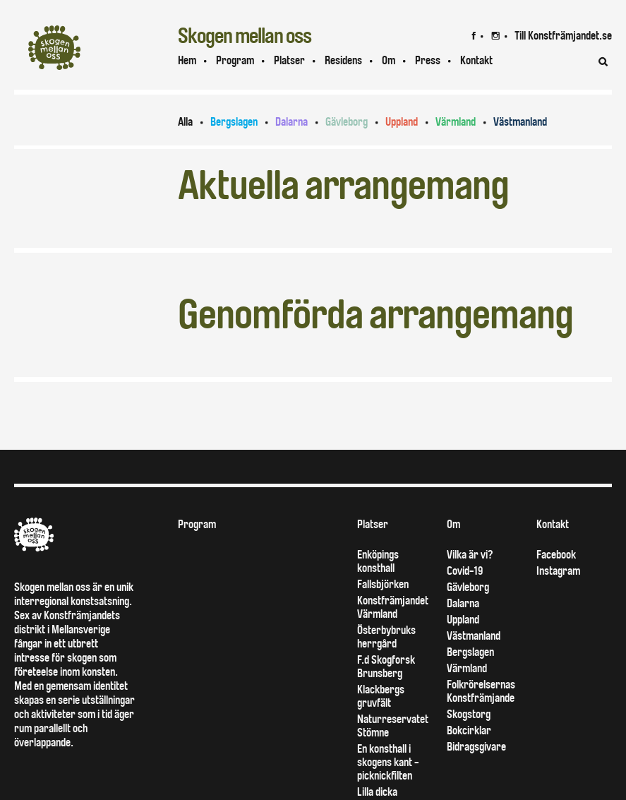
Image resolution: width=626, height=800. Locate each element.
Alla (185, 122)
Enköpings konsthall (378, 561)
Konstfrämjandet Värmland (392, 607)
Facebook (556, 554)
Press (427, 60)
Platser (289, 60)
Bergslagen (234, 122)
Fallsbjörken (383, 584)
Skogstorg (468, 714)
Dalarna (291, 122)
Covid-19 (465, 571)
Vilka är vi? (470, 554)
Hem (187, 60)
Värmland (455, 122)
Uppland (401, 122)
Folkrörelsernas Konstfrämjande (481, 691)
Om (388, 60)
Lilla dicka (377, 792)
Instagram (558, 571)
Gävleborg (346, 122)
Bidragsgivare (476, 746)
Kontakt (552, 524)
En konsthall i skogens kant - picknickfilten (388, 762)
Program (235, 60)
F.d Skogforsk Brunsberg (386, 666)
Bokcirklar (469, 730)
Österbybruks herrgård (386, 636)
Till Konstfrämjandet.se (563, 35)
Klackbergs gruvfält (380, 696)
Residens (343, 60)
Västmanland (520, 122)
